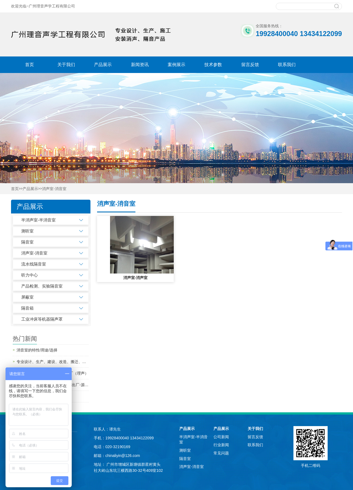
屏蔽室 (27, 297)
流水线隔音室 (33, 264)
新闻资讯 (140, 64)
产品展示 (103, 64)
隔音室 (27, 242)
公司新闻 (221, 437)
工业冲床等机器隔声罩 (42, 319)
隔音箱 (27, 308)
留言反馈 (250, 64)
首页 (29, 64)
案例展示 (176, 64)
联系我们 (287, 64)
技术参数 (213, 64)
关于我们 (66, 64)
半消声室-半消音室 (38, 220)
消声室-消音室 (54, 189)
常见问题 (221, 453)
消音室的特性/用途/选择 (37, 350)
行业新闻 (221, 445)
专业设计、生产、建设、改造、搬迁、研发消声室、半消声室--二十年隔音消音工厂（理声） (53, 361)
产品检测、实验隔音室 (42, 286)
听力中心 (29, 275)
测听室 (27, 231)
